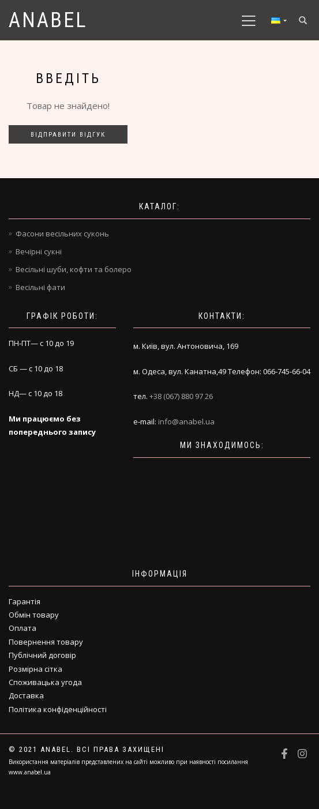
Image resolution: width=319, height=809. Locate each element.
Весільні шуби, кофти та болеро (74, 269)
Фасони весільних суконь (62, 233)
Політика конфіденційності (58, 709)
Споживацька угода (45, 682)
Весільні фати (40, 287)
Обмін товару (34, 614)
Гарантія (24, 601)
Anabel (48, 20)
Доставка (26, 695)
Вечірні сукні (39, 251)
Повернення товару (46, 642)
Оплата (22, 628)
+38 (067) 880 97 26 (181, 396)
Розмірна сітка (35, 669)
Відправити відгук (68, 134)
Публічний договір (42, 655)
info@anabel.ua (186, 421)
